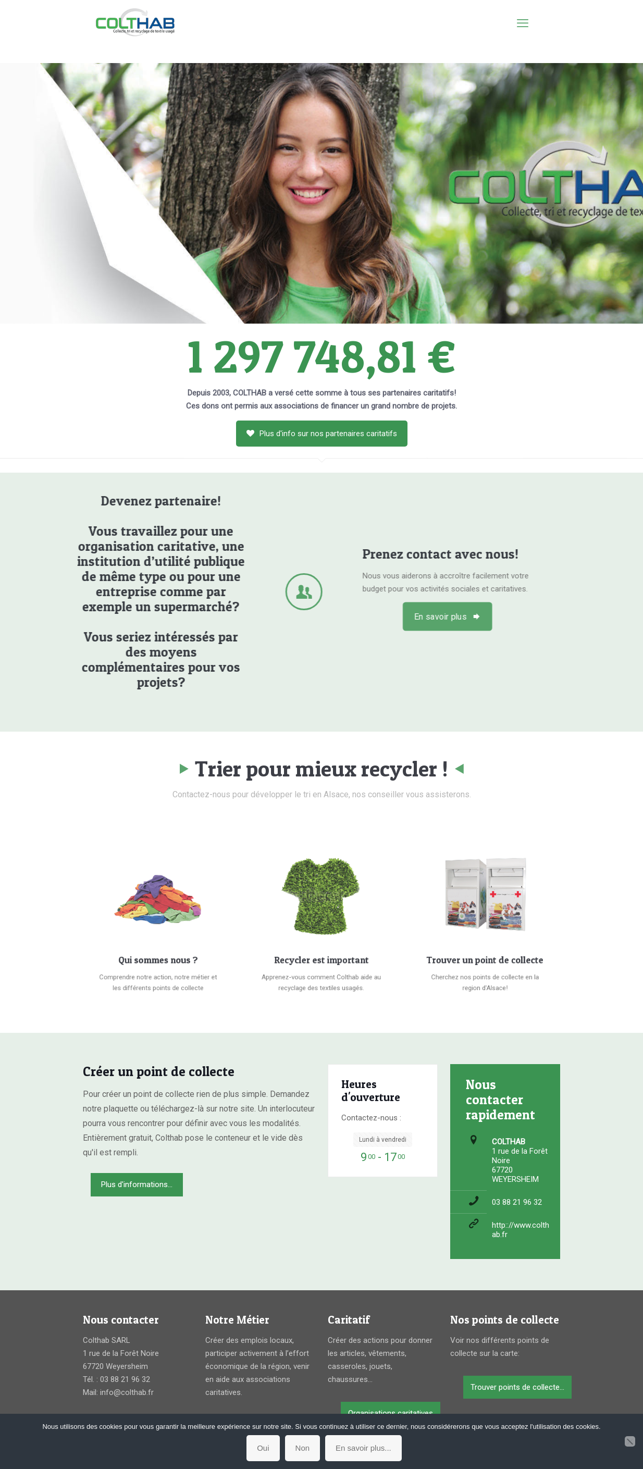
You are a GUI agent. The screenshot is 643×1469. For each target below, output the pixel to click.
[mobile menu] (522, 23)
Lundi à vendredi (382, 1139)
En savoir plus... (363, 1447)
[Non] (630, 1441)
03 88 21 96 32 (517, 1202)
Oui (263, 1447)
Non (302, 1447)
